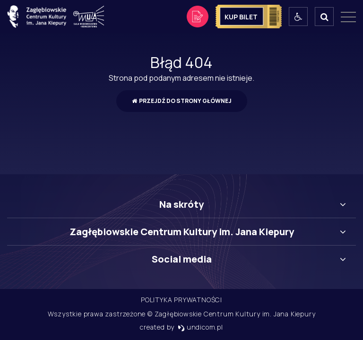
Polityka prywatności (181, 299)
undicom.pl (200, 327)
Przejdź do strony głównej (182, 101)
